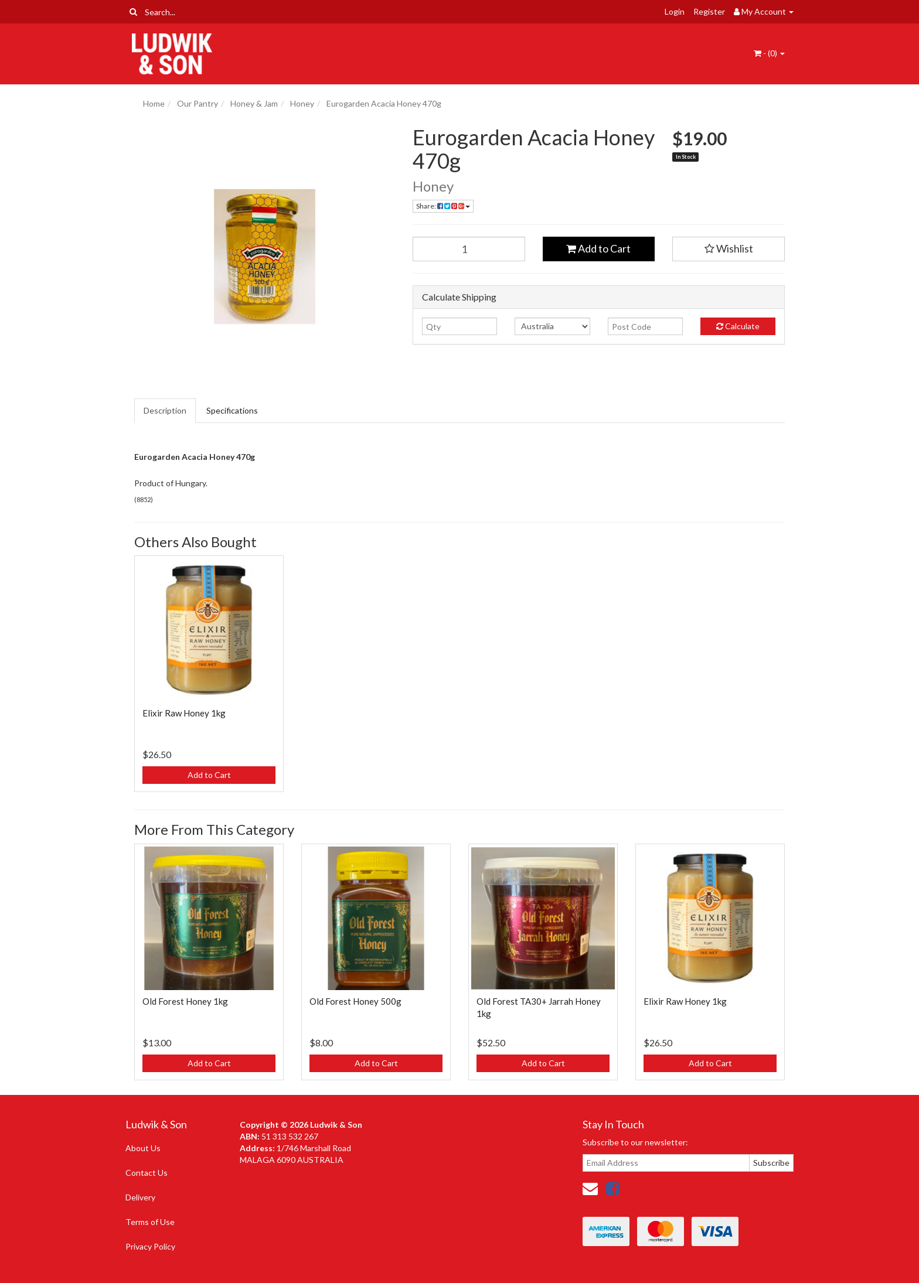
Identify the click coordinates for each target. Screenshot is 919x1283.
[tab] (165, 410)
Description (165, 410)
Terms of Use (150, 1222)
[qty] (459, 326)
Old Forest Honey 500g (355, 1001)
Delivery (140, 1197)
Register (709, 11)
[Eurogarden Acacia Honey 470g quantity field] (469, 249)
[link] (612, 1188)
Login (675, 11)
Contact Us (146, 1173)
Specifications (232, 410)
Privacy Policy (150, 1246)
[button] (728, 249)
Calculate (738, 326)
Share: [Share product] (443, 206)
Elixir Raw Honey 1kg (184, 713)
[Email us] (590, 1188)
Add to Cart (598, 248)
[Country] (552, 326)
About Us (143, 1148)
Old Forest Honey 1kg (185, 1001)
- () (769, 53)
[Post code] (645, 326)
